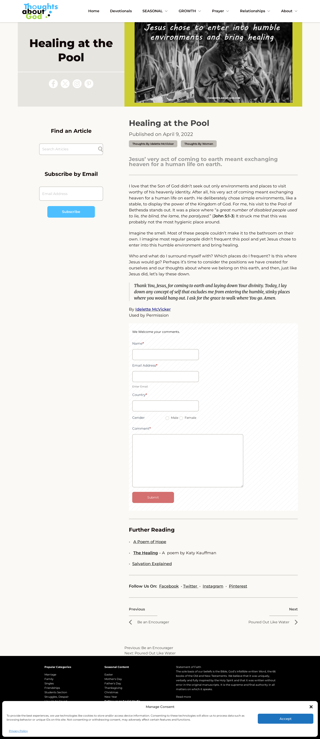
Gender (138, 417)
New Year (110, 696)
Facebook (169, 586)
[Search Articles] (69, 149)
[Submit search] (100, 149)
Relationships (255, 11)
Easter (108, 674)
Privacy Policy (18, 731)
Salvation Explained (152, 563)
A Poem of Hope (149, 541)
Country (139, 395)
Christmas (111, 692)
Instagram (213, 586)
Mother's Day (113, 679)
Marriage (50, 674)
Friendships (52, 687)
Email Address (145, 365)
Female (187, 418)
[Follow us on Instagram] (77, 83)
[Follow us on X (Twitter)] (65, 83)
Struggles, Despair (56, 696)
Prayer (220, 11)
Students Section (55, 692)
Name (138, 343)
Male (172, 418)
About (289, 11)
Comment (141, 428)
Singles (49, 683)
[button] (311, 707)
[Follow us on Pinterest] (88, 83)
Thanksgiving (113, 687)
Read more (183, 696)
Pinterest (238, 586)
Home (93, 11)
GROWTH (190, 11)
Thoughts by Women (198, 143)
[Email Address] (71, 194)
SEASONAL (155, 11)
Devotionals (121, 11)
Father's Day (112, 683)
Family (49, 679)
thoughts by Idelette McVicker (153, 143)
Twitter (190, 586)
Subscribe (71, 212)
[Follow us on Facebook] (53, 83)
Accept (286, 719)
